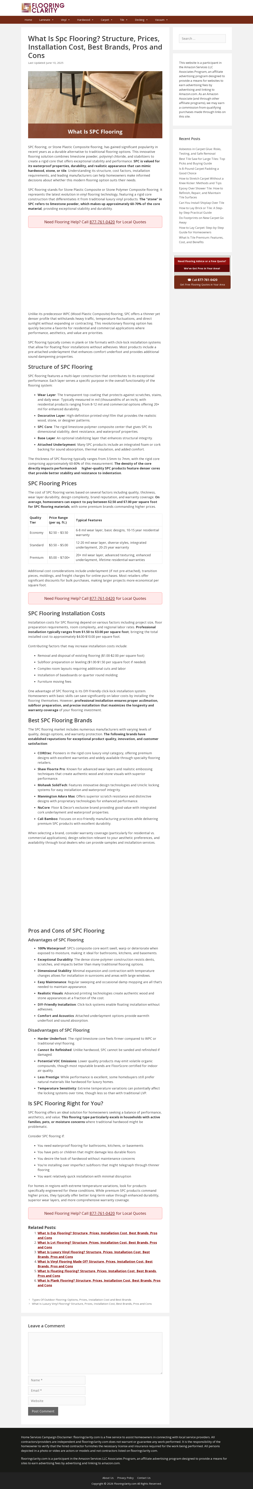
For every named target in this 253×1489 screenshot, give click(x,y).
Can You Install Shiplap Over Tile (201, 203)
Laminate (46, 19)
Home (28, 19)
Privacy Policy (125, 1478)
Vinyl (65, 19)
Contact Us (144, 1478)
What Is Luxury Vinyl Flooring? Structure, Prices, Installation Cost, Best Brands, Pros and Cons (92, 1303)
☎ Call (202, 282)
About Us (108, 1478)
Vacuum (161, 19)
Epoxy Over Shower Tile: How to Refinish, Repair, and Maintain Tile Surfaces (201, 192)
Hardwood (85, 19)
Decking (141, 19)
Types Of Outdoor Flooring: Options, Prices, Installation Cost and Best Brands (81, 1299)
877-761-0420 (102, 221)
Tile (124, 19)
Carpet (107, 19)
